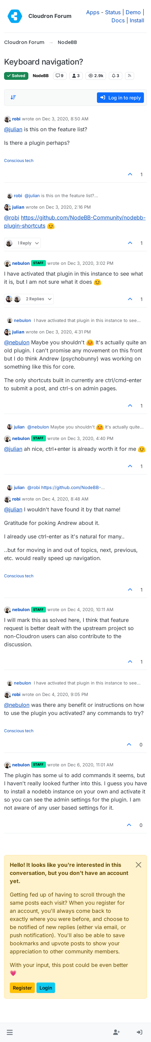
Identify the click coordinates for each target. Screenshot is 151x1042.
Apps (92, 12)
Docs (118, 20)
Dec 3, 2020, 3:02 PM (91, 263)
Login (46, 988)
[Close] (138, 864)
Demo (133, 12)
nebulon (21, 263)
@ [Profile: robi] (11, 217)
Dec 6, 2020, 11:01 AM (91, 764)
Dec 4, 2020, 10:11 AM (91, 609)
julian (18, 207)
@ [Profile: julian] (13, 129)
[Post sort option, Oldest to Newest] (13, 97)
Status (113, 12)
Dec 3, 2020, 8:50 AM (65, 118)
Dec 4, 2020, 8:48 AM (65, 499)
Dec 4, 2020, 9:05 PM (65, 694)
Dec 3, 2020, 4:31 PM (68, 331)
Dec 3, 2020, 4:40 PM (91, 438)
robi (16, 118)
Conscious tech (18, 160)
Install (137, 20)
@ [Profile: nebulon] (16, 342)
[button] (10, 1032)
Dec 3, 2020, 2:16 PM (68, 207)
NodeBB (41, 75)
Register (22, 988)
